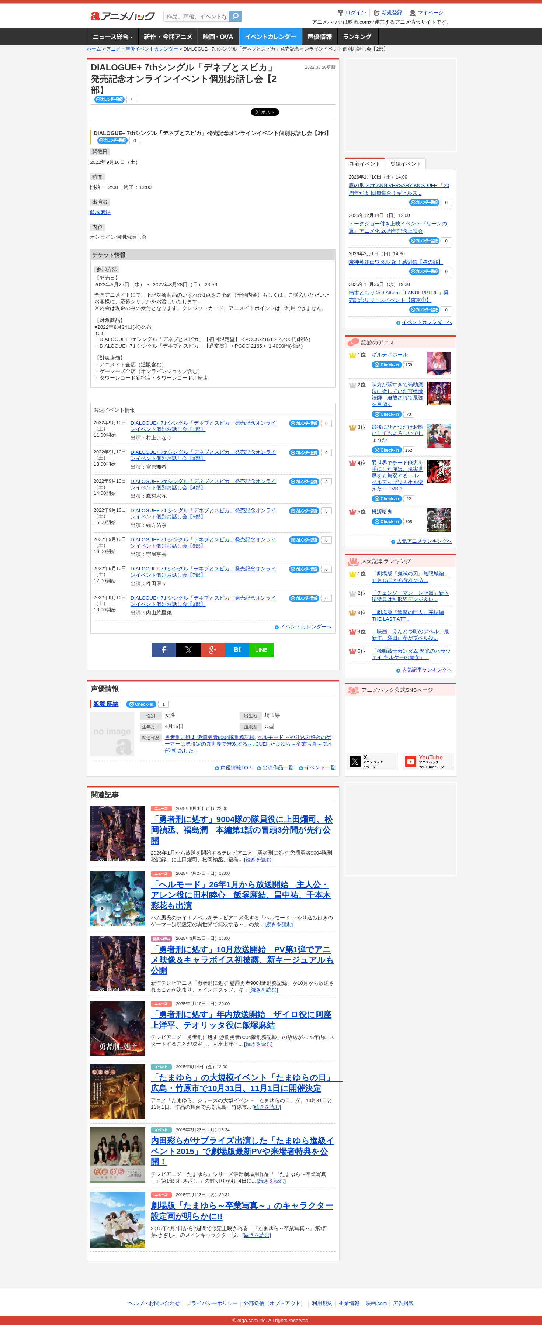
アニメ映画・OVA (218, 36)
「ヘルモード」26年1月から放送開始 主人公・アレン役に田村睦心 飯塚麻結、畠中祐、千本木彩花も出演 (241, 895)
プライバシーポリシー (212, 1303)
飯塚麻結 (100, 212)
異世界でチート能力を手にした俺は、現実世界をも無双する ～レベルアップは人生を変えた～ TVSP (397, 476)
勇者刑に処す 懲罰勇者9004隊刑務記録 (210, 737)
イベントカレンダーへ (306, 626)
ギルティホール (390, 355)
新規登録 (392, 12)
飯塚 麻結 (105, 704)
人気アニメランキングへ (424, 541)
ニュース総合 (112, 36)
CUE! (261, 744)
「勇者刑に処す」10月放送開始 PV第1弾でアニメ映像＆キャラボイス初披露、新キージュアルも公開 (242, 960)
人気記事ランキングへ (427, 670)
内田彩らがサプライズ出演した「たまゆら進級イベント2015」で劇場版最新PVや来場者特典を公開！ (242, 1151)
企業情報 (349, 1303)
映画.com (376, 1303)
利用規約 (322, 1303)
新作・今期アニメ (167, 36)
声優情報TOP (235, 767)
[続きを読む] (258, 859)
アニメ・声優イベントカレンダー (270, 36)
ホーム (94, 49)
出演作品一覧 (278, 767)
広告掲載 (403, 1303)
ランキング (358, 36)
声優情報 (319, 36)
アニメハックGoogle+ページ (428, 761)
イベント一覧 (320, 767)
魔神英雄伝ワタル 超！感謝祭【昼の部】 (396, 262)
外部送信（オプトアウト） (275, 1303)
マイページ (431, 12)
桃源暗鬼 (382, 511)
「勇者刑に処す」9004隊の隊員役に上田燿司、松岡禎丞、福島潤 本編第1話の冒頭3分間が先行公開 (242, 830)
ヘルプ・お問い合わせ (154, 1303)
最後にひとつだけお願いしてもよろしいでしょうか (397, 433)
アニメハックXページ (372, 761)
